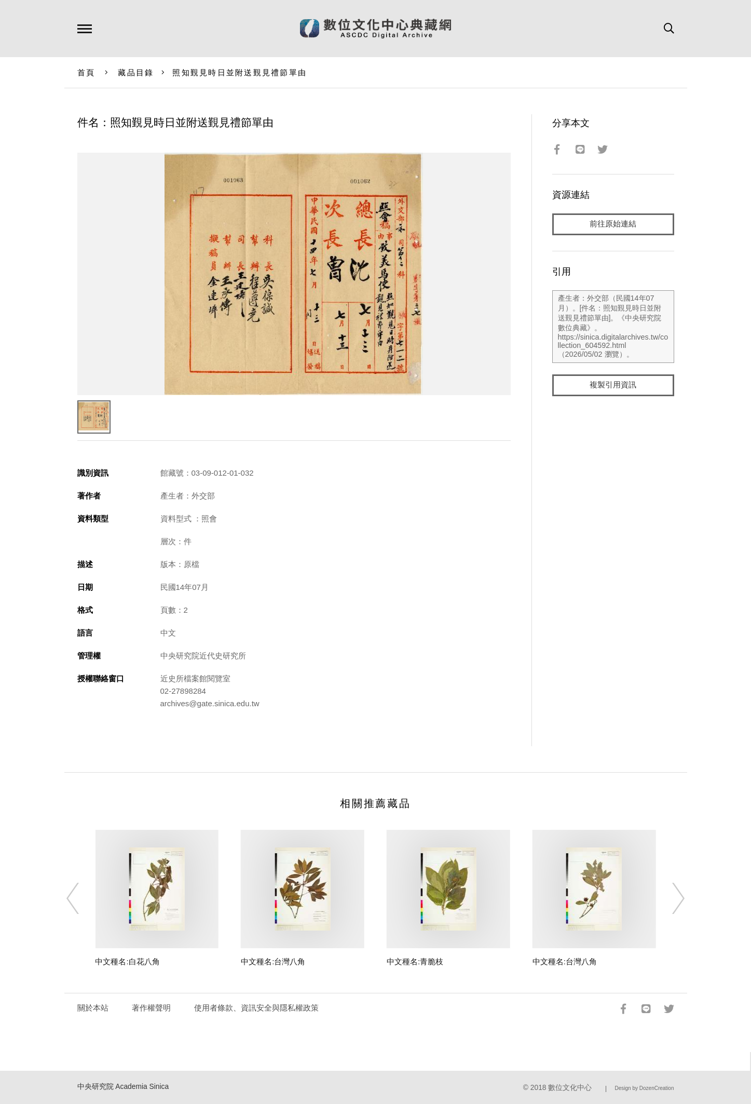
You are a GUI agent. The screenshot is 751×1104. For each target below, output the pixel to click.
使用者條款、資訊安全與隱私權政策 (256, 1007)
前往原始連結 (613, 224)
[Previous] (82, 898)
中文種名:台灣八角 (273, 961)
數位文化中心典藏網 (375, 28)
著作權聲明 (151, 1007)
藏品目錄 (136, 72)
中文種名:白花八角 (127, 961)
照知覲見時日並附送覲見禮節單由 (239, 72)
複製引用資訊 (613, 385)
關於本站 (92, 1007)
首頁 (86, 72)
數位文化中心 (570, 1088)
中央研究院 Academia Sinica (123, 1086)
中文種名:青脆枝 (415, 961)
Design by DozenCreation (644, 1088)
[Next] (669, 898)
